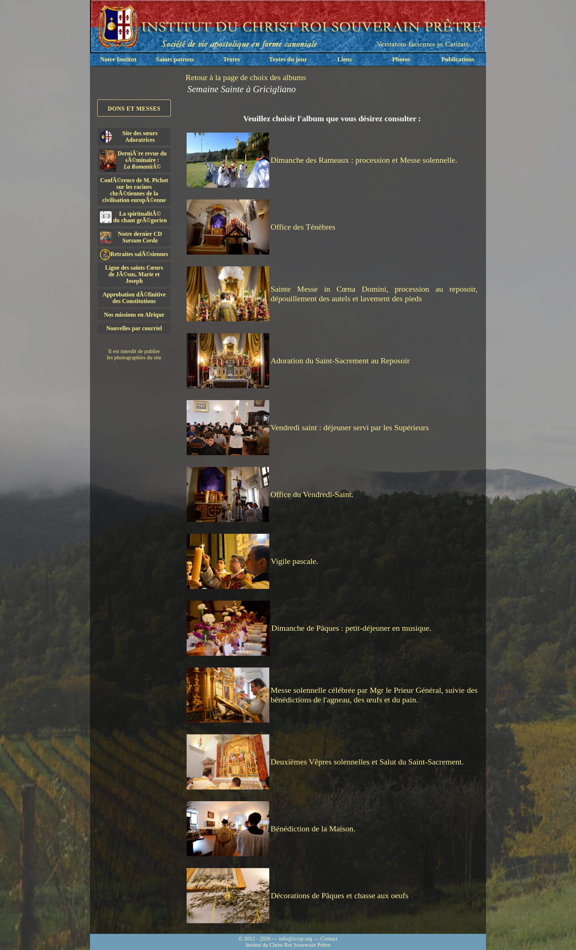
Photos (401, 59)
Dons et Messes (134, 108)
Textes (231, 59)
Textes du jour (288, 59)
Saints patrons (175, 59)
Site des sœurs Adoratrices (129, 136)
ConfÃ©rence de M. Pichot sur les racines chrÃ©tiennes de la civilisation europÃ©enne (134, 190)
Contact (329, 939)
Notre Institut (118, 59)
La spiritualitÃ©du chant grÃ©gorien (133, 216)
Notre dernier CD (131, 237)
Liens (344, 59)
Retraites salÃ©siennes (134, 254)
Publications (457, 59)
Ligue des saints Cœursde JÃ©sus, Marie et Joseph (134, 274)
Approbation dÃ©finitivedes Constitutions (134, 297)
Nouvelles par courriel (134, 328)
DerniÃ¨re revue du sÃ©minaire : (133, 161)
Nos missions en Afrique (134, 315)
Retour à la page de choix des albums (246, 77)
